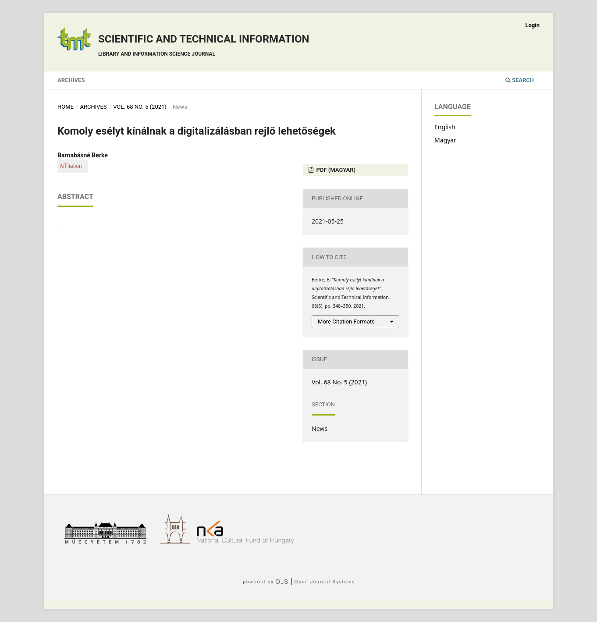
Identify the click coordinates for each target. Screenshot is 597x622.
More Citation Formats (346, 321)
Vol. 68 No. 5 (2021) (140, 106)
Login (532, 25)
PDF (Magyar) (335, 170)
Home (65, 106)
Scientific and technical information (203, 46)
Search (519, 80)
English (444, 127)
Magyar (445, 140)
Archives (71, 80)
